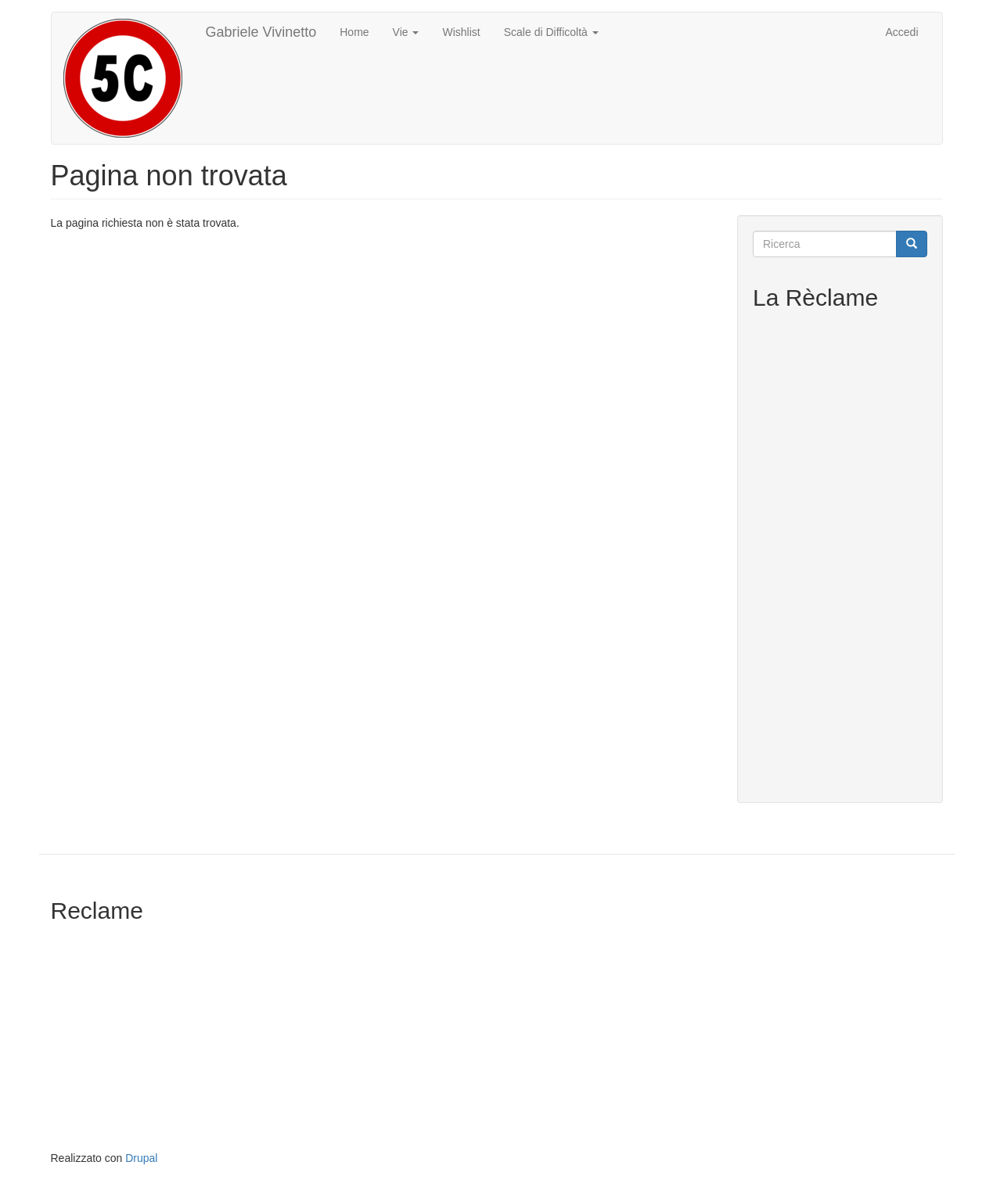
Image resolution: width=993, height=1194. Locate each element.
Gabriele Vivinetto (261, 32)
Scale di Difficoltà (551, 32)
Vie (406, 32)
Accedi (901, 32)
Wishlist (461, 32)
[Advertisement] (840, 552)
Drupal (141, 1158)
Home (354, 32)
